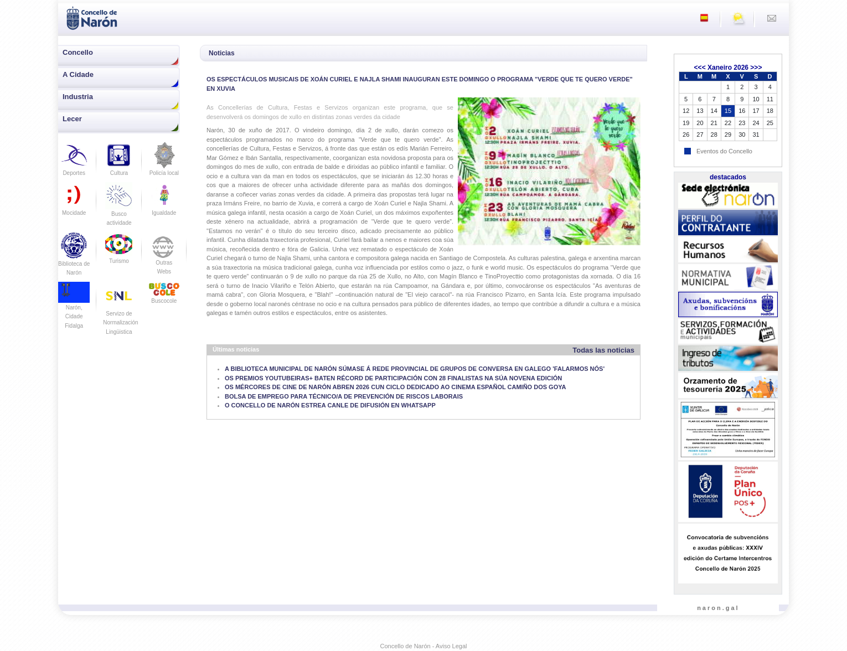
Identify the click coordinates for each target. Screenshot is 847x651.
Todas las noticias (603, 350)
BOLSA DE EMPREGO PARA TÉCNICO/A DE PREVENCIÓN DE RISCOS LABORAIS (344, 396)
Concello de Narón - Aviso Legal (423, 646)
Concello (78, 52)
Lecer (72, 119)
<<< (700, 67)
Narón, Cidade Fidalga (74, 308)
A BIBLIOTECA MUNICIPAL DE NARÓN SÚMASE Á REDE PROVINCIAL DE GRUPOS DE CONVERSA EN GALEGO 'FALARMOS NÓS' (415, 368)
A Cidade (78, 74)
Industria (78, 96)
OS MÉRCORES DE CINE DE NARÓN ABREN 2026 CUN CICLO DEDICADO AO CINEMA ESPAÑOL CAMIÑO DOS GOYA (395, 387)
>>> (756, 67)
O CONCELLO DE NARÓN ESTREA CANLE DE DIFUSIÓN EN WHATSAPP (330, 405)
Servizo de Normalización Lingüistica (120, 313)
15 (728, 110)
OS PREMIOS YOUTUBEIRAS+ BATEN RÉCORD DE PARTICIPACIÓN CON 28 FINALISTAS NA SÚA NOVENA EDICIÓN (393, 378)
